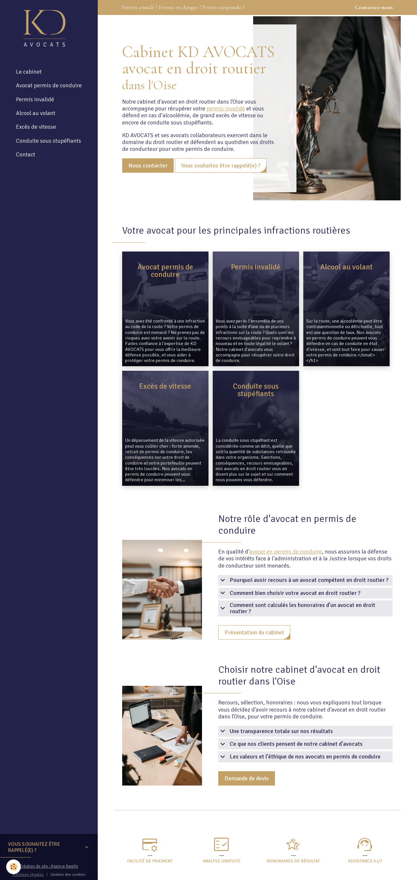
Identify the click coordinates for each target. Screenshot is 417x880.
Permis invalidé (35, 100)
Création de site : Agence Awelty (49, 866)
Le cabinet (29, 72)
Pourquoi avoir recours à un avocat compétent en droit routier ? (303, 580)
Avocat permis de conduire (49, 86)
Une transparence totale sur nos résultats (275, 731)
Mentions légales (27, 874)
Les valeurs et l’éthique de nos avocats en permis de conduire (299, 757)
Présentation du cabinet (254, 632)
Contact (25, 155)
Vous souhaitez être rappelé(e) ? (220, 165)
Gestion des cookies (68, 874)
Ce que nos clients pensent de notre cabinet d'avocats (290, 744)
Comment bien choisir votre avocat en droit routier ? (289, 593)
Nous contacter (147, 165)
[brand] (46, 28)
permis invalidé (226, 108)
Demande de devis (246, 778)
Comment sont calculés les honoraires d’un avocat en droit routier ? (296, 608)
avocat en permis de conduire (285, 551)
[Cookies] (14, 866)
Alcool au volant (35, 113)
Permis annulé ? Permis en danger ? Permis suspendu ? (257, 7)
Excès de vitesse (36, 127)
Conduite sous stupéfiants (48, 141)
